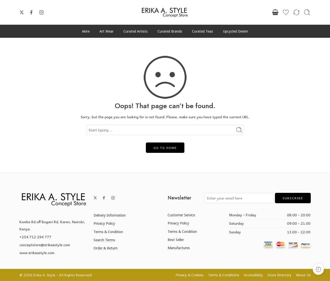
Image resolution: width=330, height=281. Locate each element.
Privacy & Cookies (189, 275)
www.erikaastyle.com (36, 253)
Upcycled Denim (235, 31)
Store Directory (279, 275)
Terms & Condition (108, 232)
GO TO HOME (165, 147)
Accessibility (253, 275)
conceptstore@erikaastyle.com (44, 245)
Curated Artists (135, 31)
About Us (303, 275)
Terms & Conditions (223, 275)
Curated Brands (169, 31)
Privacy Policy (104, 223)
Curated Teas (202, 31)
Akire (86, 31)
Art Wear (106, 31)
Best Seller (176, 240)
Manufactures (179, 248)
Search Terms (104, 240)
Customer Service (181, 215)
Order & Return (105, 248)
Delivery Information (110, 215)
